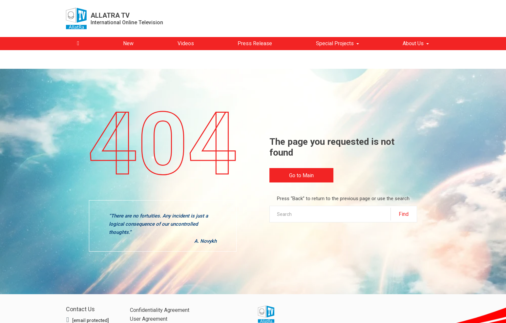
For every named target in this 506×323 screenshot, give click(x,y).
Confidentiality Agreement (159, 310)
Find (404, 214)
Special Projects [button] (335, 43)
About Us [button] (413, 43)
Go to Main (301, 177)
